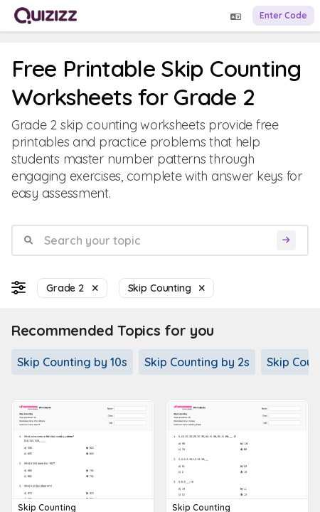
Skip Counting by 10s (72, 362)
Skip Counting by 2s (197, 362)
